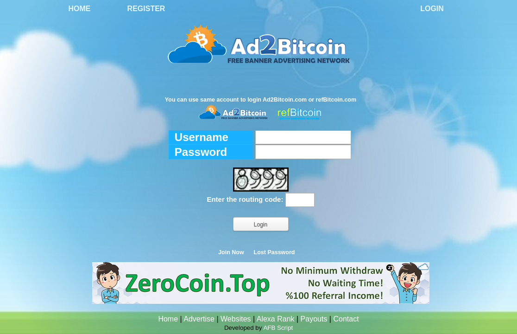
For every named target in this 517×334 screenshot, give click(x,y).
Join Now (231, 252)
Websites (236, 319)
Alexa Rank (276, 319)
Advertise (198, 319)
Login (432, 9)
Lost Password (274, 252)
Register (146, 9)
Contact (346, 319)
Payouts (314, 319)
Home (80, 9)
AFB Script (278, 327)
